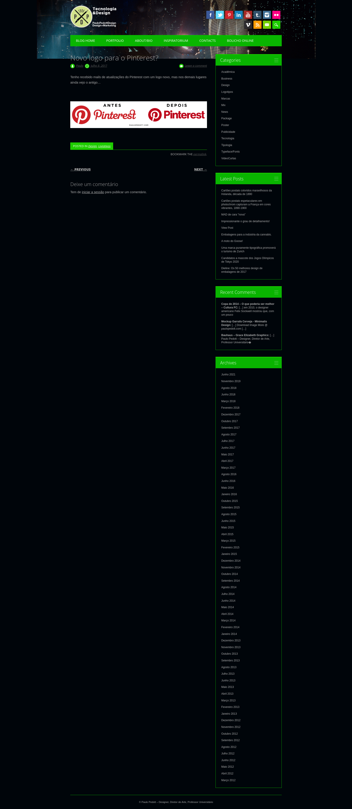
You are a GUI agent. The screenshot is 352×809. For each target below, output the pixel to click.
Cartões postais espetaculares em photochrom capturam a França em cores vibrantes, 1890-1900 (246, 204)
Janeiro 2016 (229, 494)
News (224, 111)
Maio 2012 (227, 766)
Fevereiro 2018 (230, 407)
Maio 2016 (227, 487)
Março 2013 (228, 700)
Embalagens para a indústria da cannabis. (246, 234)
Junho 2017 (228, 447)
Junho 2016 (228, 481)
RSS (257, 25)
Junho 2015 (228, 521)
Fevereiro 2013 (230, 707)
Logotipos (104, 146)
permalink (199, 154)
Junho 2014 (228, 600)
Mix (223, 105)
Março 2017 (228, 467)
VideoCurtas (228, 158)
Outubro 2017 (229, 421)
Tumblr (257, 15)
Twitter (220, 15)
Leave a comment (196, 66)
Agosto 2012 (228, 747)
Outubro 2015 (229, 501)
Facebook (210, 15)
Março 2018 (228, 401)
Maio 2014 (227, 607)
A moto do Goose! (232, 241)
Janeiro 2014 (229, 634)
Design (92, 146)
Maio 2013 (227, 687)
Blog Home (85, 40)
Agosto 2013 (228, 667)
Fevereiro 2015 (230, 547)
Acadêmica (228, 71)
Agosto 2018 (228, 388)
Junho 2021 (228, 374)
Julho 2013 (228, 673)
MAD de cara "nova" (233, 214)
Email (267, 25)
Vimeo (248, 25)
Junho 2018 (228, 394)
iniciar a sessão (93, 192)
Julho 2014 (228, 594)
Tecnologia (227, 138)
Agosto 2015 (228, 514)
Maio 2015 (227, 527)
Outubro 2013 (229, 653)
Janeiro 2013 (229, 713)
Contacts (207, 40)
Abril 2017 (227, 461)
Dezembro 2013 (230, 640)
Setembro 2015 (230, 507)
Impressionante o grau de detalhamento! (245, 221)
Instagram (267, 15)
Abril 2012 (227, 773)
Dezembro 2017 (230, 414)
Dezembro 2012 (230, 720)
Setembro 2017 (230, 427)
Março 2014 (228, 620)
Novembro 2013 (230, 647)
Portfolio (115, 40)
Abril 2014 (227, 614)
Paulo (79, 66)
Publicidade (228, 131)
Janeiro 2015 (229, 554)
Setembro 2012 (230, 740)
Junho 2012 (228, 760)
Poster (225, 125)
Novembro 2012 (230, 727)
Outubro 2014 (229, 574)
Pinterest (229, 15)
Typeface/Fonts (230, 151)
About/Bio (143, 40)
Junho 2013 (228, 680)
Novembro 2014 (230, 567)
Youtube (248, 15)
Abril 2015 (227, 534)
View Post (227, 227)
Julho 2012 (228, 753)
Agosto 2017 (228, 434)
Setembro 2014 (230, 580)
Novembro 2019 (230, 381)
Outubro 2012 (229, 733)
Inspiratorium (176, 40)
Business (226, 78)
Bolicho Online (240, 40)
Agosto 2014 (228, 587)
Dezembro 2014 (230, 560)
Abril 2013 (227, 693)
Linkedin (239, 15)
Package (226, 118)
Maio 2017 (227, 454)
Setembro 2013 (230, 660)
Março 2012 (228, 780)
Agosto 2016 (228, 474)
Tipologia (226, 145)
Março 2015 (228, 540)
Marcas (225, 98)
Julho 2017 (228, 441)
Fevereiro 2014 (230, 627)
